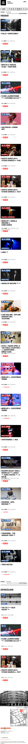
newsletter (19, 708)
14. (23, 9)
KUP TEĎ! (5, 43)
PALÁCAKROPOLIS (10, 2)
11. (17, 9)
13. (21, 9)
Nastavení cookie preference (5, 739)
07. (9, 9)
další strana (22, 13)
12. (19, 9)
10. (15, 9)
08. (11, 9)
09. (13, 9)
